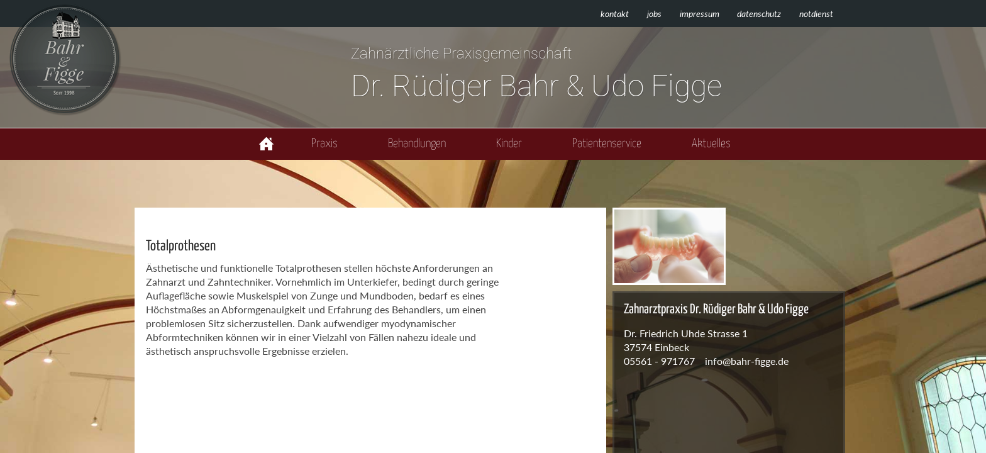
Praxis (324, 144)
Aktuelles (711, 144)
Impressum (699, 13)
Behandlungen (417, 144)
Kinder (509, 144)
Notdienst (816, 13)
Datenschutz (759, 13)
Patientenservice (606, 144)
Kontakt (615, 13)
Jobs (654, 13)
